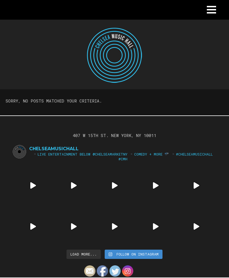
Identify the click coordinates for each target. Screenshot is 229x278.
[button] (211, 10)
